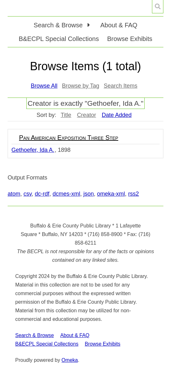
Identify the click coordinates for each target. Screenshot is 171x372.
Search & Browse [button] (59, 25)
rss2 (133, 194)
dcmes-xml (66, 194)
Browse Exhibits (129, 38)
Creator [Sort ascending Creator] (86, 115)
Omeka (70, 360)
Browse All (44, 86)
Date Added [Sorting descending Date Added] (117, 115)
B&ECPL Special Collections (59, 38)
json (88, 194)
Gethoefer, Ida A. (32, 150)
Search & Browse (34, 335)
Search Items (120, 86)
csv (27, 194)
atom (14, 194)
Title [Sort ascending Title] (66, 115)
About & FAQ (118, 25)
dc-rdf (42, 194)
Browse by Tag (80, 86)
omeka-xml (111, 194)
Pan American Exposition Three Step (68, 137)
